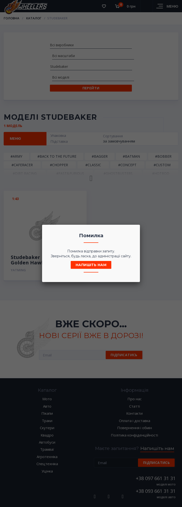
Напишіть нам (91, 265)
